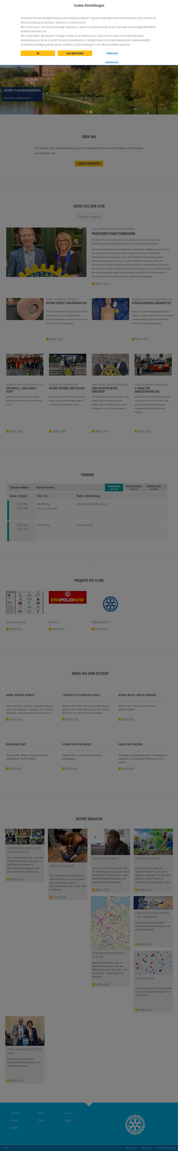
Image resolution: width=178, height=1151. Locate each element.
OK (38, 53)
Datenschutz (112, 62)
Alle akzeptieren (75, 53)
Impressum (112, 53)
